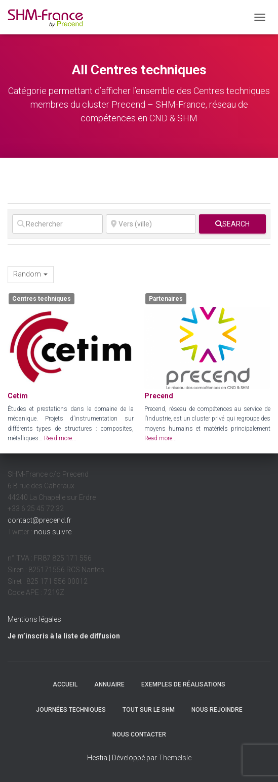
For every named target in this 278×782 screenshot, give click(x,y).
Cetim (18, 396)
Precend (158, 396)
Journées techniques (71, 709)
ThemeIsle (174, 758)
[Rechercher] (57, 224)
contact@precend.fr (39, 520)
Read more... (60, 438)
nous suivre (52, 532)
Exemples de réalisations (183, 684)
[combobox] (31, 274)
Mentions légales (34, 619)
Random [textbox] (27, 274)
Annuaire (109, 684)
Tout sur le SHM (149, 709)
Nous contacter (139, 734)
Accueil (65, 684)
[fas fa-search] (232, 224)
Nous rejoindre (217, 709)
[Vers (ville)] (151, 224)
